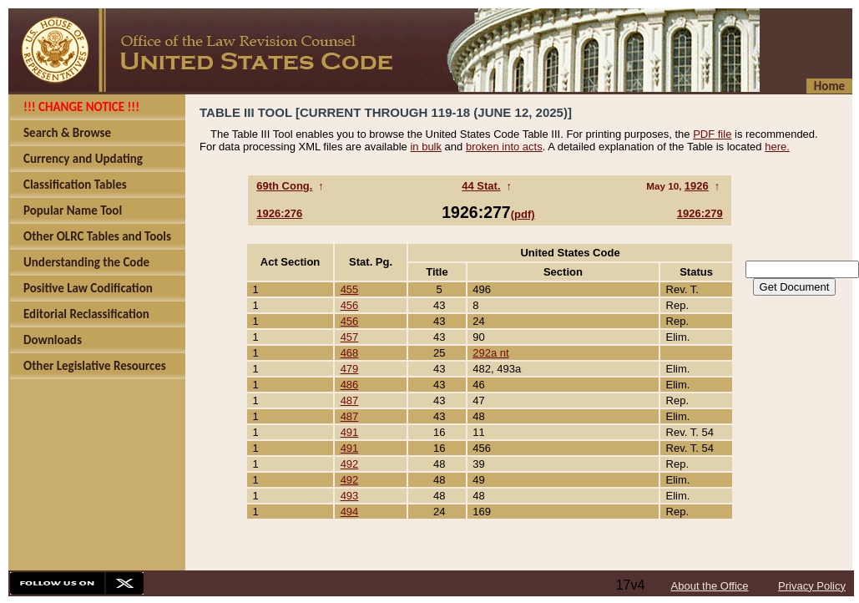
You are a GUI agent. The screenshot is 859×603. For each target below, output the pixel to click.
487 (350, 400)
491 (350, 432)
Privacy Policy (812, 586)
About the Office (710, 586)
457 (350, 337)
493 (350, 495)
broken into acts (504, 146)
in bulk (426, 146)
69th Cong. (284, 186)
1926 (697, 186)
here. (777, 146)
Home (829, 86)
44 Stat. (481, 186)
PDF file (712, 134)
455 (350, 289)
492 (350, 464)
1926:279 (700, 213)
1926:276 (279, 213)
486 (350, 384)
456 (350, 305)
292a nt (490, 353)
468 (350, 353)
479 (350, 368)
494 (350, 511)
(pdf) (523, 214)
